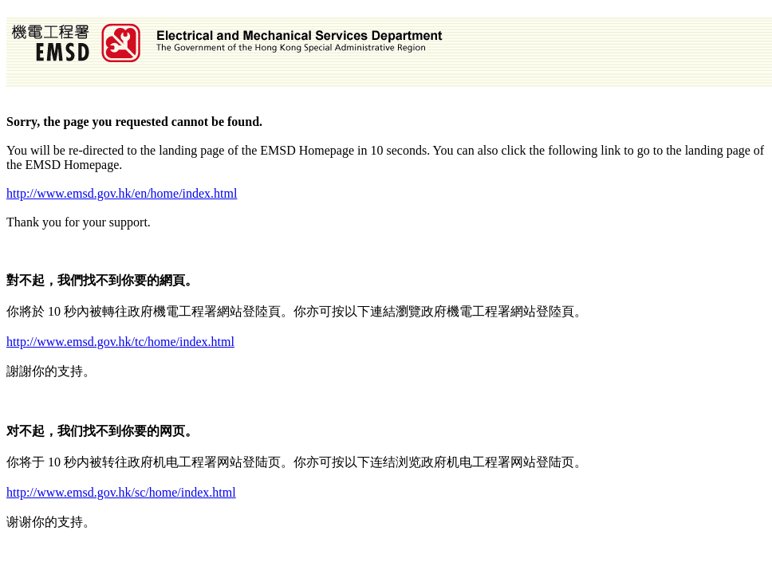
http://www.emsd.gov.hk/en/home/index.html (121, 193)
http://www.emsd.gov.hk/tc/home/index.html (120, 341)
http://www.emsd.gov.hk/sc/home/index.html (121, 492)
